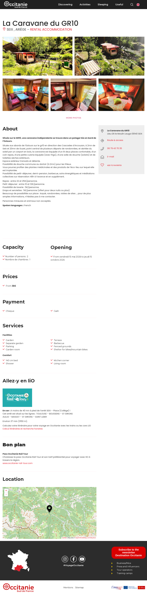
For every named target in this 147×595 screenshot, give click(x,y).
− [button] (6, 494)
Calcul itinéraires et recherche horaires (23, 428)
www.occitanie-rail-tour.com (17, 463)
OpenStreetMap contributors (86, 538)
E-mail (110, 156)
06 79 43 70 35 (114, 148)
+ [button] (6, 490)
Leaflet (64, 538)
